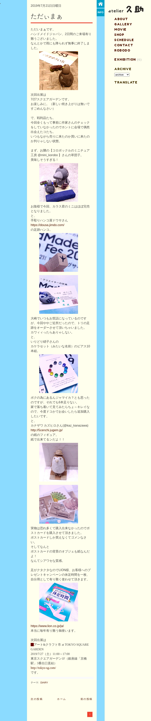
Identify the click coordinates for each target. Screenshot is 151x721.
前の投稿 (87, 699)
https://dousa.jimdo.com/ (47, 225)
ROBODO (122, 50)
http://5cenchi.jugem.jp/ (47, 430)
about (121, 19)
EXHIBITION (125, 59)
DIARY (44, 682)
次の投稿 (37, 699)
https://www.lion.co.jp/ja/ (47, 626)
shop (119, 35)
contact (123, 45)
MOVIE (120, 29)
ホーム (61, 699)
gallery (123, 24)
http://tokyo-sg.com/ (43, 667)
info (101, 12)
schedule (124, 40)
